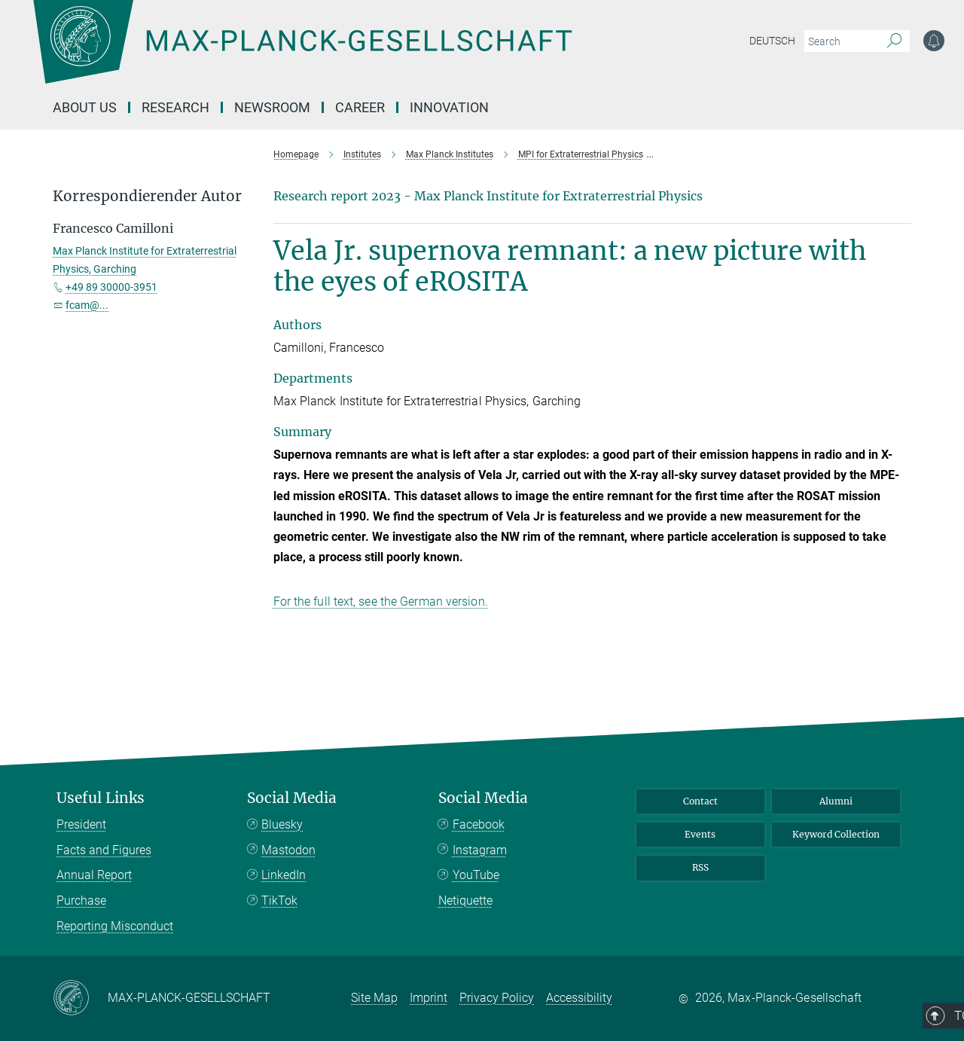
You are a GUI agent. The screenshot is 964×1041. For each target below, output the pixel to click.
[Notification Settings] (933, 40)
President (81, 824)
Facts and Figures (103, 850)
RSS (700, 867)
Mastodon (288, 850)
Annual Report (94, 875)
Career (360, 107)
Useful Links (100, 798)
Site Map (374, 998)
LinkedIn (283, 875)
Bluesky (282, 824)
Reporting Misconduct (114, 926)
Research (175, 107)
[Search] (894, 41)
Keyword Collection (836, 834)
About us (85, 107)
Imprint (428, 998)
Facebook (479, 824)
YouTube (476, 875)
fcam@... (87, 305)
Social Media (292, 798)
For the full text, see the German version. (380, 601)
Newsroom (272, 107)
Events (700, 834)
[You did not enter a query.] (840, 41)
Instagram (480, 850)
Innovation (449, 107)
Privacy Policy (496, 998)
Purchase (81, 900)
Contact (700, 801)
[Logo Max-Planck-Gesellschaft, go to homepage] (302, 52)
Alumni (836, 801)
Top (895, 767)
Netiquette (465, 900)
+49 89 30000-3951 (111, 287)
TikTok (279, 900)
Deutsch (772, 41)
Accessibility (579, 998)
